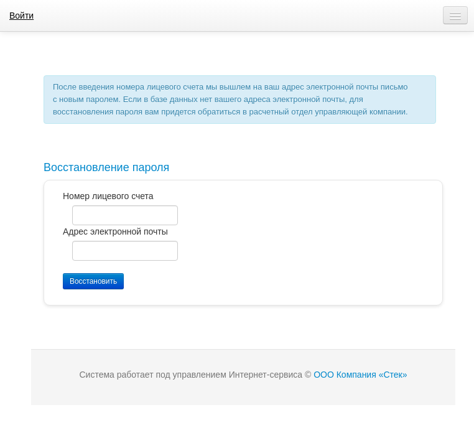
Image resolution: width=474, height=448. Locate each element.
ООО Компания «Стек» (360, 375)
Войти (21, 16)
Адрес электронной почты (115, 231)
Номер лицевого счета (108, 196)
